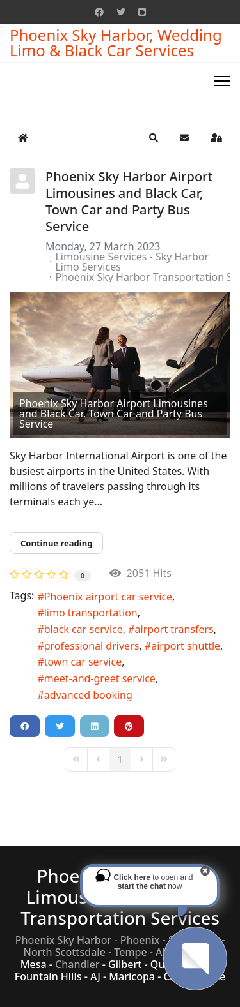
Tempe (130, 952)
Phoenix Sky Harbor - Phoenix (87, 940)
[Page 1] (120, 759)
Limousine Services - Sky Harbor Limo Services (132, 262)
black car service (83, 629)
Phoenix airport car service (108, 597)
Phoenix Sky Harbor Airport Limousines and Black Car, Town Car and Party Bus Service (128, 201)
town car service (83, 662)
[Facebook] (99, 12)
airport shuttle (185, 646)
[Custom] (142, 12)
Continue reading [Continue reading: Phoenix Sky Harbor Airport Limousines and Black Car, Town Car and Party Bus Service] (56, 543)
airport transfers (174, 629)
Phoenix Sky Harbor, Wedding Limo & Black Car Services (116, 42)
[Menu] (222, 81)
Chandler (77, 964)
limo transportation (91, 613)
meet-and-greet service (100, 678)
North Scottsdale (65, 952)
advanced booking (88, 695)
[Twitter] (120, 12)
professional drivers (92, 646)
